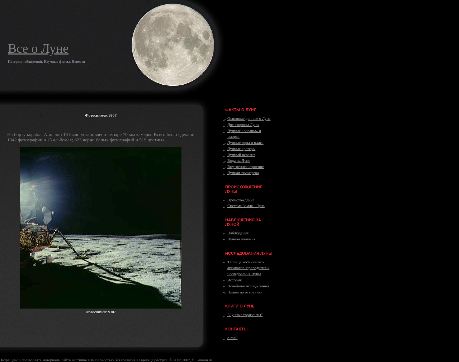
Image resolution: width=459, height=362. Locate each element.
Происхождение (240, 200)
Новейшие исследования (248, 286)
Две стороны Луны (243, 124)
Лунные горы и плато (245, 142)
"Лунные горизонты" (244, 314)
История (234, 280)
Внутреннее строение (245, 166)
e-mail (232, 337)
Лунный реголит (241, 154)
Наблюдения (238, 233)
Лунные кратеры (241, 148)
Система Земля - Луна (246, 205)
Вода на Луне (238, 160)
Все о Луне (38, 48)
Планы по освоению (244, 292)
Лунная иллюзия (241, 239)
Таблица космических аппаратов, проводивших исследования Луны (248, 268)
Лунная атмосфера (243, 172)
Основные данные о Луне (248, 118)
